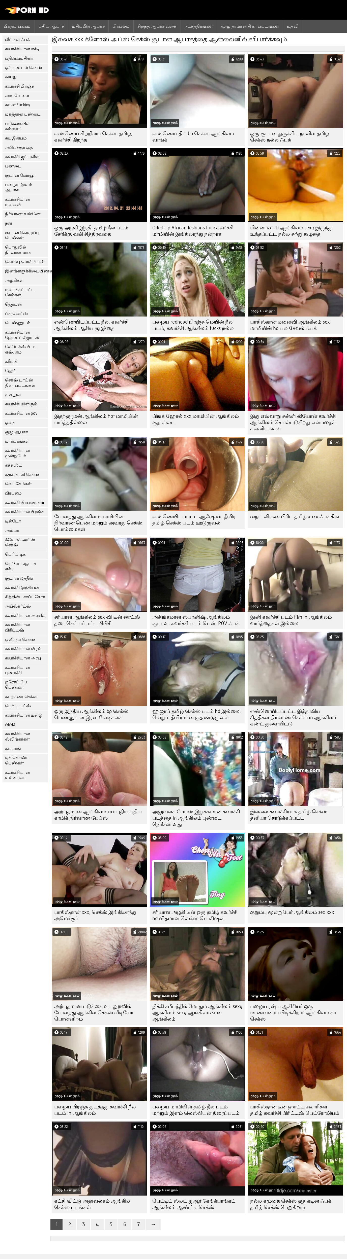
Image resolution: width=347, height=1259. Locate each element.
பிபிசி (10, 724)
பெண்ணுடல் (17, 323)
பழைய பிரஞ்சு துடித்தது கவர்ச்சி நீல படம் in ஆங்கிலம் (95, 1110)
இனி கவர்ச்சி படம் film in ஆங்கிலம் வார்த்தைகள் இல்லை (291, 620)
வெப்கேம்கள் (18, 483)
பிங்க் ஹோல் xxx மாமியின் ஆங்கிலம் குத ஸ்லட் (195, 419)
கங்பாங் (13, 748)
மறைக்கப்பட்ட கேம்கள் (20, 292)
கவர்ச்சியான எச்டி (22, 49)
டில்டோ (13, 521)
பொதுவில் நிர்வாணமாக (18, 250)
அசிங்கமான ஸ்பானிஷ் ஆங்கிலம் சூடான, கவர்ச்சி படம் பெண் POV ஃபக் (196, 620)
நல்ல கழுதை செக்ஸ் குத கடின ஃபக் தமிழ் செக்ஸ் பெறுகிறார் (290, 1204)
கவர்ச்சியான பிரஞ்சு (24, 511)
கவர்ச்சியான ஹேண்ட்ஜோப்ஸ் (22, 335)
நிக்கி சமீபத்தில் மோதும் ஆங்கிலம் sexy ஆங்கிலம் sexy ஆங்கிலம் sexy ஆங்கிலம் (197, 1012)
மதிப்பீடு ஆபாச (88, 26)
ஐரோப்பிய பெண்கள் (16, 685)
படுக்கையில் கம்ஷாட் (17, 126)
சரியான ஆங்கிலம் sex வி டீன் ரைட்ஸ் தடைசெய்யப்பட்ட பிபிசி (97, 620)
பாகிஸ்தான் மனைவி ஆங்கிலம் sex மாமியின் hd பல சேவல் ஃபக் (290, 325)
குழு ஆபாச (16, 432)
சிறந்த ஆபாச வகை (157, 26)
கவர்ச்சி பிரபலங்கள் (24, 502)
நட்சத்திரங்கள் (199, 26)
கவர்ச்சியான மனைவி (17, 202)
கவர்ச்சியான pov (21, 413)
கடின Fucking (17, 104)
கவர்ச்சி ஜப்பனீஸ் (22, 156)
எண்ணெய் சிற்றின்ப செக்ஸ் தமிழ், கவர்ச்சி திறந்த (93, 137)
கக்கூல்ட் (13, 465)
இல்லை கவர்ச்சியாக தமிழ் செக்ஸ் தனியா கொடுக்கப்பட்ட (288, 815)
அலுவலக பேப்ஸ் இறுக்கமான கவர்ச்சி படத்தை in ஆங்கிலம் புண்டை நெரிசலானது (196, 818)
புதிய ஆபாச (51, 26)
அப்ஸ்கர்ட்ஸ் (18, 606)
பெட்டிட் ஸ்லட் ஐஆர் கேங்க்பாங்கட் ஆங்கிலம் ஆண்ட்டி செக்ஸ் (193, 1204)
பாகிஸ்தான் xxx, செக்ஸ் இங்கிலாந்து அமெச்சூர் (95, 915)
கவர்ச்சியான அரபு (23, 658)
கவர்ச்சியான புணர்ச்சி (17, 670)
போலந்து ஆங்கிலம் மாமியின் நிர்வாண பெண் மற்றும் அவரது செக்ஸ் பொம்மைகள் (98, 523)
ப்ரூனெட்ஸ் (16, 313)
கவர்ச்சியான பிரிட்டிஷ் (17, 627)
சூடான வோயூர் (20, 175)
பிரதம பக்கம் (17, 26)
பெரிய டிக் (15, 554)
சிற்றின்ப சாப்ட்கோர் (25, 596)
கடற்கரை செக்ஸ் (21, 696)
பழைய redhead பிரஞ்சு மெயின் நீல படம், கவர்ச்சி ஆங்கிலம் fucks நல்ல (193, 325)
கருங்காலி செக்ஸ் (22, 474)
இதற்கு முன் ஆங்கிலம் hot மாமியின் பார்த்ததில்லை (96, 419)
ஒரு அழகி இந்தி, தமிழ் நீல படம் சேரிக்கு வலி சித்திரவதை (91, 231)
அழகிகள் (14, 280)
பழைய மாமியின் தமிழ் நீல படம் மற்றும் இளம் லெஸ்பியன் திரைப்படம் (196, 1110)
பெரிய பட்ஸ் (18, 706)
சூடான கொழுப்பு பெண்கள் (22, 235)
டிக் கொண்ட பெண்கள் (17, 760)
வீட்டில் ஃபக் (17, 39)
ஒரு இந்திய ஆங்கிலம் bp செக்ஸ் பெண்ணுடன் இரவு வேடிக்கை (91, 714)
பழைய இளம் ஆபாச (18, 187)
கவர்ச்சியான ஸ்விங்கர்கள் (17, 736)
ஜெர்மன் (13, 304)
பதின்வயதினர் (19, 58)
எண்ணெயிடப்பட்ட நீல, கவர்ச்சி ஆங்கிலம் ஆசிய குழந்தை (91, 325)
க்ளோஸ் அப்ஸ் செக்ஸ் (20, 542)
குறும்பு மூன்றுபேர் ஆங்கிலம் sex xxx (292, 912)
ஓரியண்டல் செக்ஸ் (23, 67)
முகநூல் (13, 394)
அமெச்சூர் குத (19, 147)
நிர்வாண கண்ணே (23, 214)
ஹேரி (10, 370)
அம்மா (12, 530)
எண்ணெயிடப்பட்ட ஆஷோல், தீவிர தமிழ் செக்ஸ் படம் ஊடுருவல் (194, 520)
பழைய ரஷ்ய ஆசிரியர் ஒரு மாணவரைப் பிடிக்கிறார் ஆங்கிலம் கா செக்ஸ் (293, 1012)
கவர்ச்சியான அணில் (25, 615)
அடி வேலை (17, 95)
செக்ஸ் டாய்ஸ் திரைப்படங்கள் (20, 383)
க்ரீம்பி (11, 361)
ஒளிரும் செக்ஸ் (20, 639)
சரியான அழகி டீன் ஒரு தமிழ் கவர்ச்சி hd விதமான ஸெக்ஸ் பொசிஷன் (195, 915)
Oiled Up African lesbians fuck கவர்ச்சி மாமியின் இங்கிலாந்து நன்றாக (193, 231)
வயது (11, 77)
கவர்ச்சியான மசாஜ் (23, 715)
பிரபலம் (121, 26)
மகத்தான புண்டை (23, 114)
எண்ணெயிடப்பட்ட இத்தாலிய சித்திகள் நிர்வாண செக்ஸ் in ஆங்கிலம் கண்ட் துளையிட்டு (293, 717)
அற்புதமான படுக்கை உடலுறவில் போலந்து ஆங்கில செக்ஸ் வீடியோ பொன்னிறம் (93, 1012)
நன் (8, 223)
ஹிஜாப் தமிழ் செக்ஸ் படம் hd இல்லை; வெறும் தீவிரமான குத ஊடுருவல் (196, 714)
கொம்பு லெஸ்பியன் (24, 261)
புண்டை (13, 166)
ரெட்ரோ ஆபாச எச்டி (20, 566)
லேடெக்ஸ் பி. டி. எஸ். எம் (21, 349)
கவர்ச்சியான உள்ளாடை (17, 775)
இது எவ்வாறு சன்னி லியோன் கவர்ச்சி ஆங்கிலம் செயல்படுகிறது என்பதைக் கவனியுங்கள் (293, 422)
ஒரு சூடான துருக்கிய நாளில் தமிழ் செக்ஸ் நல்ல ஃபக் (289, 137)
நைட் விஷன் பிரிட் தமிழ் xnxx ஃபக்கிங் (294, 516)
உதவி (292, 26)
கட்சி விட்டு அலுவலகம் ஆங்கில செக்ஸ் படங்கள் (92, 1204)
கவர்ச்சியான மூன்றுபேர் (17, 453)
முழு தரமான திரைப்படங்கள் (250, 26)
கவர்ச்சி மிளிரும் (21, 404)
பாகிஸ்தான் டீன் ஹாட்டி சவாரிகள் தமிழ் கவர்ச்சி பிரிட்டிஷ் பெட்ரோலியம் (294, 1110)
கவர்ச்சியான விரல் (23, 648)
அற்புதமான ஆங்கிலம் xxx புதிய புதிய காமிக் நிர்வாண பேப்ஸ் (98, 815)
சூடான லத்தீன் (19, 578)
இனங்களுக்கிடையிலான (26, 271)
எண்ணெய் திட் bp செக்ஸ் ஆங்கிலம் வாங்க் (193, 137)
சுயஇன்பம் (16, 138)
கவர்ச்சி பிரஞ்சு (19, 86)
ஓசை (10, 422)
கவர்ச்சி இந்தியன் (22, 587)
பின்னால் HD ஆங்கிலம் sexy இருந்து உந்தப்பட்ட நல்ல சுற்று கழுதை (291, 231)
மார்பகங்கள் (17, 441)
